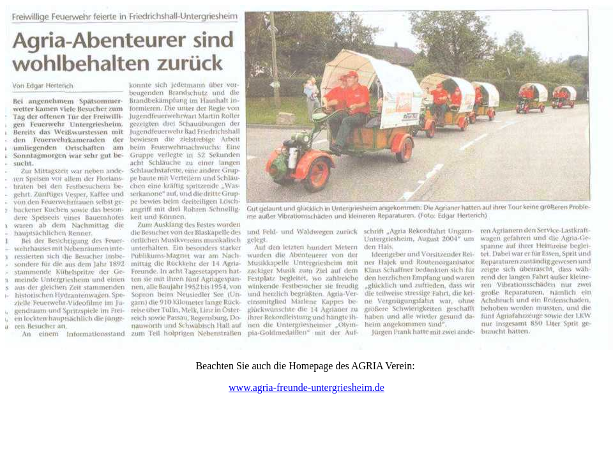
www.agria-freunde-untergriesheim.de (306, 387)
